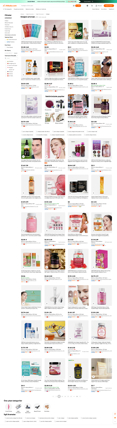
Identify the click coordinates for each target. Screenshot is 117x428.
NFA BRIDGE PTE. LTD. (96, 205)
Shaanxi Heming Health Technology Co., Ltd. (78, 168)
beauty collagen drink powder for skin (75, 131)
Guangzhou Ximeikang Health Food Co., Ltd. (78, 86)
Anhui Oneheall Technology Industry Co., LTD (101, 390)
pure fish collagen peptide (45, 421)
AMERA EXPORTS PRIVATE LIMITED (76, 205)
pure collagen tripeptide (27, 131)
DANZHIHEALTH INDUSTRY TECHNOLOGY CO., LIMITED (31, 390)
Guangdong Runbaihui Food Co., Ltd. (99, 51)
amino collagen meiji (92, 131)
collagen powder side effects (43, 131)
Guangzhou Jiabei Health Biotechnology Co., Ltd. (78, 242)
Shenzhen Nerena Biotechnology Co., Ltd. (30, 242)
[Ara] (78, 5)
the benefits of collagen (41, 134)
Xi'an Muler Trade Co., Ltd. (74, 353)
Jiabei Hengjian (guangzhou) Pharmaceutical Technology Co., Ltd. (31, 124)
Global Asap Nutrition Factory (98, 244)
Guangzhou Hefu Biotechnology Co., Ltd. (30, 350)
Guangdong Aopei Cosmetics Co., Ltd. (53, 170)
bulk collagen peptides (72, 418)
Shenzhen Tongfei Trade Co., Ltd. (28, 280)
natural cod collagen (30, 418)
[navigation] (11, 205)
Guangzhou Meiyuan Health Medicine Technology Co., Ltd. (101, 170)
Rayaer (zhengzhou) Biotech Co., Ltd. (29, 206)
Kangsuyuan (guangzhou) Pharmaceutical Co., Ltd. (31, 315)
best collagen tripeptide (58, 131)
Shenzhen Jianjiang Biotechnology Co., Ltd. (78, 388)
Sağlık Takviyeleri (40, 14)
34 (77, 396)
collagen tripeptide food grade (57, 134)
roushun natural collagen (60, 421)
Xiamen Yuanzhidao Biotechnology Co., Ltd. (54, 350)
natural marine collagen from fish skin (13, 418)
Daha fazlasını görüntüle (10, 34)
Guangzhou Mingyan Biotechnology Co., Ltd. (78, 279)
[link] (115, 414)
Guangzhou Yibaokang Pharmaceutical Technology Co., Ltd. (101, 126)
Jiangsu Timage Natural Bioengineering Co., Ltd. (55, 244)
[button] (74, 6)
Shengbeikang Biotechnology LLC (52, 390)
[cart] (92, 5)
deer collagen (60, 418)
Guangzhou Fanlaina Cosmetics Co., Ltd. (54, 315)
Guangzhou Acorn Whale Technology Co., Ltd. (55, 89)
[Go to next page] (80, 396)
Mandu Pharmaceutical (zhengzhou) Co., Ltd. (101, 350)
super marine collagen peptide (12, 421)
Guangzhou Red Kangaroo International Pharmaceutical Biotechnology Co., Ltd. (78, 50)
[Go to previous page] (53, 396)
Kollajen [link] (48, 14)
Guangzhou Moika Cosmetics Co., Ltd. (30, 86)
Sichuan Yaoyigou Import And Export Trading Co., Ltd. (101, 279)
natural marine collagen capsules (88, 418)
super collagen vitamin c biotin (29, 421)
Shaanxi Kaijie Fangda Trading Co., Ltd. (53, 279)
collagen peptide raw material (74, 134)
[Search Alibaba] (46, 5)
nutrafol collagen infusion (90, 134)
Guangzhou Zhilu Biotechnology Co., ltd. (54, 51)
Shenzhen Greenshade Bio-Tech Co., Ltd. (77, 126)
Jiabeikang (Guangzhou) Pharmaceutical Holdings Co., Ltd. (31, 50)
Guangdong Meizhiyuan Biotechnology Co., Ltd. (78, 315)
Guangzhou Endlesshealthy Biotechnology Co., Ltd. (101, 89)
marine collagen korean (27, 134)
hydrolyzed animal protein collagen (46, 418)
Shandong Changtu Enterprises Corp (53, 207)
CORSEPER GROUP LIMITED (27, 170)
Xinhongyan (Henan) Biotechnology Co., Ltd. (101, 315)
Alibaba (22, 14)
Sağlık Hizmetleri (30, 14)
